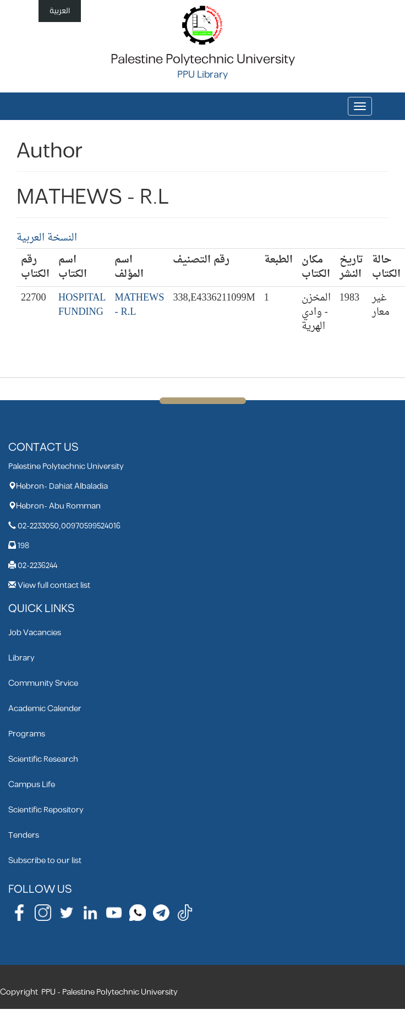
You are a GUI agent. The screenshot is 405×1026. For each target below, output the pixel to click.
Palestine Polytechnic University (203, 59)
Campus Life (31, 784)
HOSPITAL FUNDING (82, 305)
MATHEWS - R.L (139, 305)
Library (21, 658)
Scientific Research (43, 759)
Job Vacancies (34, 632)
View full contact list (54, 585)
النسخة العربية (47, 238)
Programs (26, 734)
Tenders (23, 835)
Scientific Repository (46, 810)
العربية (60, 10)
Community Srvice (43, 683)
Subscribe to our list (44, 860)
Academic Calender (44, 708)
